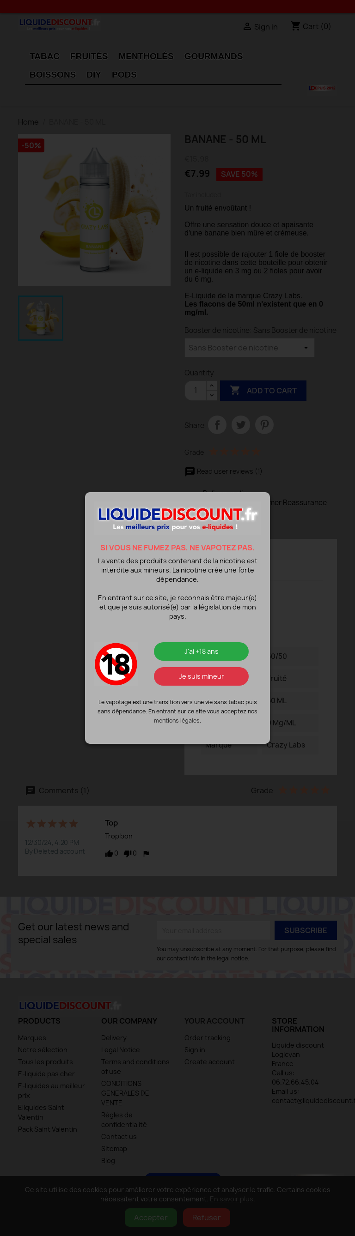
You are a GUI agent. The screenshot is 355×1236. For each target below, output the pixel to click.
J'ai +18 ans (201, 651)
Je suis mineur (201, 676)
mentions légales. (177, 720)
